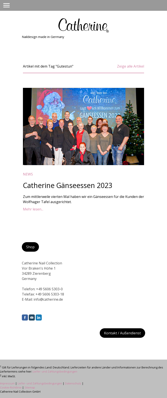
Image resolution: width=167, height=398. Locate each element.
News (28, 174)
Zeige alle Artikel (130, 66)
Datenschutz (73, 383)
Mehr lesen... (33, 209)
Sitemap (29, 387)
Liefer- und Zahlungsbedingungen (55, 371)
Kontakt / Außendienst (122, 333)
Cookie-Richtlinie (11, 387)
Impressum (7, 383)
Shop (30, 247)
